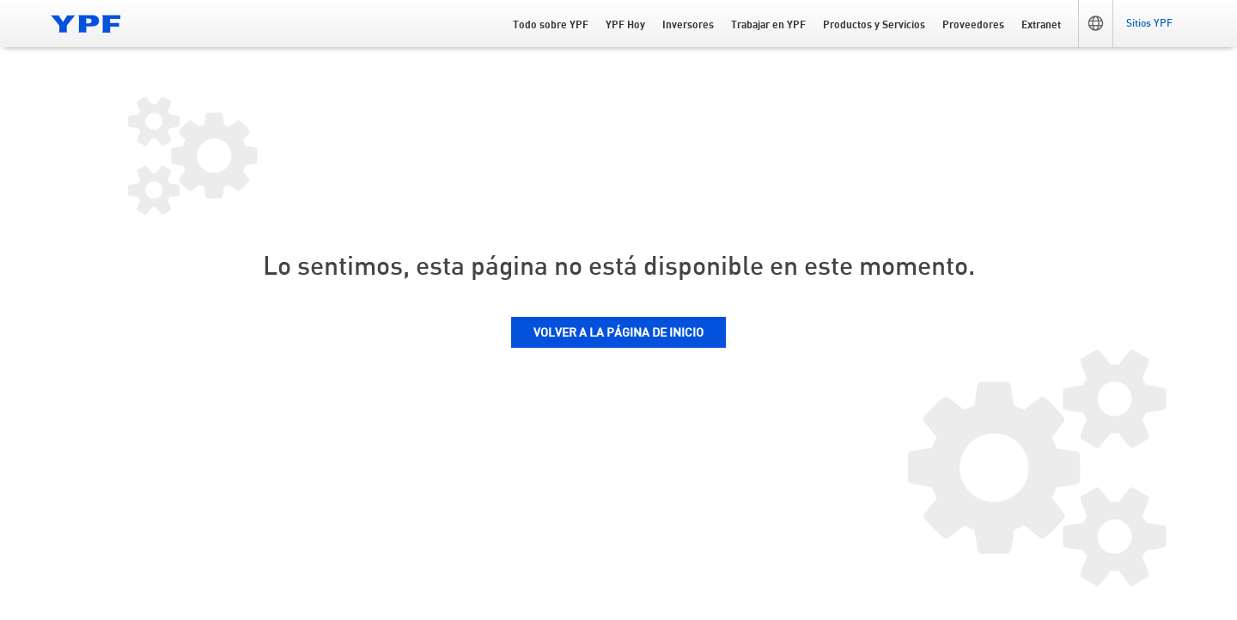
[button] (1095, 23)
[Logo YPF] (86, 23)
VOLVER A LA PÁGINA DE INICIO (618, 333)
